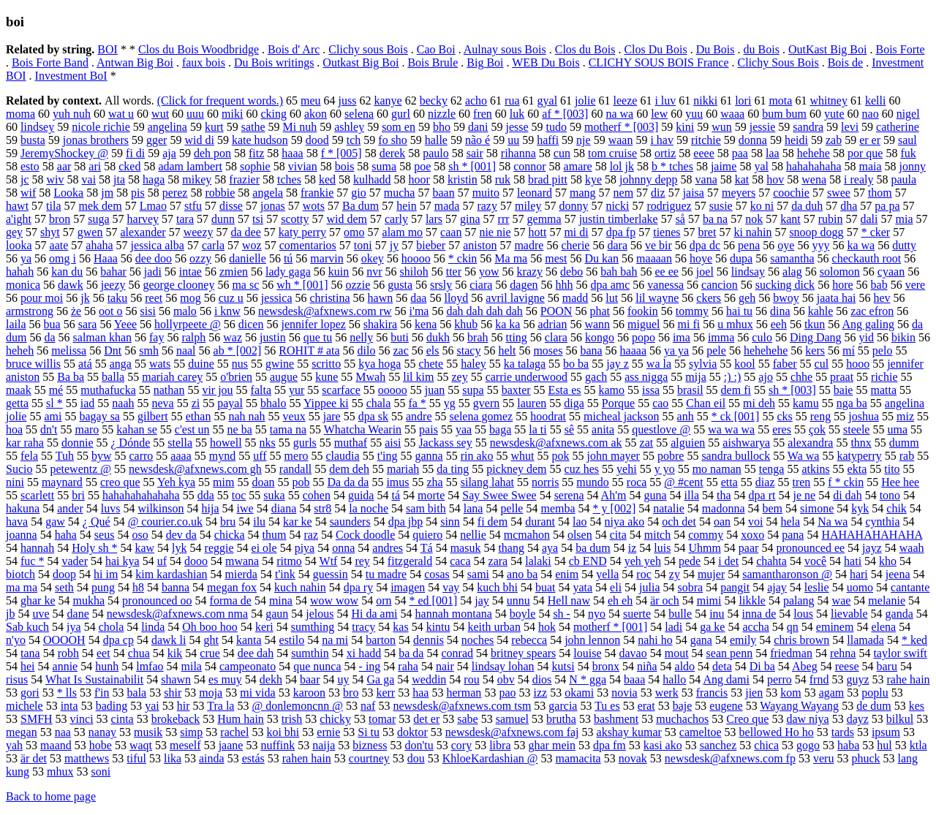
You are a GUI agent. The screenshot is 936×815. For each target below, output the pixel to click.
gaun (276, 613)
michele (24, 706)
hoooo (416, 258)
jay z (617, 363)
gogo (808, 745)
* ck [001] (736, 416)
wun (722, 127)
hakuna (22, 508)
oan (722, 521)
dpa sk (373, 416)
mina (280, 600)
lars (434, 219)
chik (896, 508)
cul (822, 363)
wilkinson (160, 508)
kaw (144, 548)
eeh (779, 324)
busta (32, 140)
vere (915, 284)
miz (905, 416)
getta (17, 403)
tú (288, 258)
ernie (328, 732)
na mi (335, 640)
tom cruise (612, 153)
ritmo (289, 561)
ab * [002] (238, 350)
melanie (886, 600)
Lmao (153, 206)
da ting (453, 469)
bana (591, 350)
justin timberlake (618, 219)
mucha (399, 192)
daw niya (807, 719)
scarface (341, 390)
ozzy (200, 258)
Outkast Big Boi (360, 62)
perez (175, 192)
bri (78, 495)
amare (578, 166)
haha (66, 534)
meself (185, 745)
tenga (772, 469)
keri (264, 627)
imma (721, 337)
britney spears (523, 653)
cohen (317, 495)
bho (441, 127)
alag (792, 271)
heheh (20, 350)
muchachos (682, 719)
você (815, 561)
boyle (523, 613)
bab (879, 284)
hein (406, 206)
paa (740, 153)
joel (705, 271)
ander (70, 508)
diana (284, 508)
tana (30, 653)
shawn (176, 679)
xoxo (752, 534)
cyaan (891, 271)
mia (904, 219)
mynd (222, 456)
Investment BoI (71, 75)
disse (231, 206)
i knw (227, 311)
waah (911, 548)
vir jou (217, 390)
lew (659, 113)
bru (227, 521)
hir (183, 706)
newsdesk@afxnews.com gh (195, 469)
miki (232, 113)
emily (743, 640)
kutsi (563, 666)
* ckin (463, 258)
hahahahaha (814, 166)
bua (52, 324)
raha (408, 666)
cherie (575, 245)
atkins (815, 469)
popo (643, 337)
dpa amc (610, 284)
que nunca (317, 666)
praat (841, 377)
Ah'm (614, 495)
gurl (400, 113)
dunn (223, 219)
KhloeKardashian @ (490, 758)
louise (587, 653)
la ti (537, 429)
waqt (140, 745)
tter (453, 271)
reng (820, 416)
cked (129, 166)
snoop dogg (816, 232)
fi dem (492, 521)
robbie (220, 192)
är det (33, 758)
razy (487, 206)
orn (383, 600)
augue (284, 377)
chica (766, 745)
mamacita (578, 758)
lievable (849, 613)
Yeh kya (176, 482)
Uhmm (704, 548)
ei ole (264, 548)
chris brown (801, 640)
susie (721, 206)
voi (755, 521)
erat (646, 706)
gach (596, 377)
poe (422, 166)
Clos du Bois (585, 49)
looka (19, 245)
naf (368, 706)
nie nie (494, 232)
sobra (690, 587)
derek (393, 153)
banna (175, 587)
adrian (552, 324)
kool (744, 363)
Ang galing (868, 324)
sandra (808, 127)
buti (399, 337)
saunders (350, 521)
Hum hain (240, 719)
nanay (102, 732)
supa (472, 390)
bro (350, 692)
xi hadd (364, 653)
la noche (368, 508)
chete (430, 363)
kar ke (297, 521)
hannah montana (453, 613)
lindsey (37, 127)
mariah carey (172, 377)
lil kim (418, 377)
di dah (847, 495)
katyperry (859, 456)
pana (793, 534)
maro (87, 429)
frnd (819, 679)
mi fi (689, 324)
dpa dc (705, 245)
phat (599, 311)
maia (869, 166)
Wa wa (804, 456)
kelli (875, 100)
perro (779, 679)
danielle (247, 258)
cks (784, 416)
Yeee (125, 324)
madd (575, 298)
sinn (450, 521)
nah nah (246, 416)
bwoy (786, 298)
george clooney (179, 284)
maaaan (654, 258)
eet (103, 653)
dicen (251, 324)
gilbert (152, 416)
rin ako (477, 456)
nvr (374, 271)
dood (317, 140)
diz (658, 192)
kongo (599, 337)
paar (749, 548)
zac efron (872, 311)
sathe (253, 127)
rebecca (529, 640)
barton (381, 640)
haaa (292, 153)
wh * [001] (302, 284)
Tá (426, 548)
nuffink (277, 745)
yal (761, 166)
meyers (738, 192)
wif (28, 192)
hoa (14, 429)
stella (179, 442)
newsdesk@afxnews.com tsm (462, 706)
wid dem (346, 219)
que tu (318, 337)
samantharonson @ (787, 574)
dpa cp (118, 640)
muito (485, 192)
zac (400, 350)
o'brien (236, 377)
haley (473, 363)
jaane (231, 745)
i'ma (419, 311)
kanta (249, 640)
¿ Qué (96, 521)
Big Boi (485, 62)
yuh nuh (72, 113)
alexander (142, 232)
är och (664, 600)
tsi (257, 219)
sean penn (729, 653)
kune (326, 377)
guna (655, 495)
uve (40, 613)
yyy (820, 245)
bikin (903, 337)
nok (754, 219)
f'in (102, 692)
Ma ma (510, 258)
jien (754, 692)
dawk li (168, 640)
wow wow (334, 600)
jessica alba (157, 245)
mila (191, 666)
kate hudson (260, 140)
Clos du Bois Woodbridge (198, 49)
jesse (516, 127)
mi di (576, 232)
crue (210, 653)
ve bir (658, 245)
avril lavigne (515, 298)
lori (743, 100)
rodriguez (668, 206)
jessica (276, 298)
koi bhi (282, 732)
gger (156, 140)
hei (27, 666)
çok (817, 429)
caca (460, 561)
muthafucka (108, 390)
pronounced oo (157, 600)
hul (884, 745)
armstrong (29, 311)
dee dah (255, 653)
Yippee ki (326, 403)
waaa (732, 113)
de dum (873, 706)
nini (15, 482)
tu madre (386, 574)
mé (56, 390)
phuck (865, 758)
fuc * (32, 561)
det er (426, 719)
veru (823, 758)
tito (891, 469)
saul (907, 140)
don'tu (418, 745)
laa (773, 153)
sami (478, 574)
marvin (326, 258)
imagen (407, 587)
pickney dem (516, 469)
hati (852, 561)
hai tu (739, 311)
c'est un (192, 429)
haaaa (633, 350)
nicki (617, 206)
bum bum (784, 113)
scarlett (37, 495)
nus (240, 363)
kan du (67, 271)
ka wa (861, 245)
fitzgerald (410, 561)
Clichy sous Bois (367, 49)
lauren (531, 403)
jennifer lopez (313, 324)
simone (817, 508)
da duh (807, 206)
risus (17, 679)
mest (556, 258)
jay (482, 600)
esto (29, 166)
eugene (725, 706)
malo (185, 311)
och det (679, 521)
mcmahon (527, 534)
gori (29, 692)
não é (477, 140)
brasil (690, 390)
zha (435, 482)
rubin (830, 219)
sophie (255, 166)
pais (428, 429)
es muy (225, 679)
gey (14, 232)
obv (506, 679)
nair (445, 666)
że (76, 311)
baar (310, 679)
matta (883, 390)
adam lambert (190, 166)
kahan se (136, 429)
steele (856, 429)
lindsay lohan (503, 666)
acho (476, 100)
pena (749, 245)
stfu (193, 206)
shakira (380, 324)
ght (210, 640)
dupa (741, 258)
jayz (872, 548)
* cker (876, 232)
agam (832, 692)
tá (395, 495)
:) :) (732, 377)
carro (141, 456)
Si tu (369, 732)
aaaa (180, 456)
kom (790, 692)
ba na (715, 219)
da (49, 337)
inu (716, 613)
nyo (596, 613)
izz (540, 692)
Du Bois (715, 49)
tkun (814, 324)
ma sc (245, 284)
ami (52, 416)
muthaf (350, 442)
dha (848, 206)
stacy (469, 350)
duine (201, 363)
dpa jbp (405, 521)
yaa (464, 429)
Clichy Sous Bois (778, 62)
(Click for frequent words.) (220, 100)
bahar (113, 271)
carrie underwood (526, 377)
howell (226, 442)
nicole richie (101, 127)
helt (507, 350)
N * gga (587, 679)
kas (400, 627)
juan (435, 390)
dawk (70, 284)
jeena (898, 574)
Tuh (65, 456)
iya (74, 627)
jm (107, 192)
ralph (193, 337)
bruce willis (33, 363)
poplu (874, 692)
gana (701, 640)
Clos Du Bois (655, 49)
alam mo (402, 232)
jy (394, 245)
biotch (20, 574)
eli (616, 587)
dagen (523, 284)
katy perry (302, 232)
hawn (380, 298)
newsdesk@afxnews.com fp (730, 758)
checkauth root (867, 258)
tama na (288, 429)
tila (53, 206)
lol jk (622, 166)
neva (163, 403)
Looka (68, 192)
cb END (588, 561)
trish (292, 719)
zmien (233, 271)
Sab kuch (27, 627)
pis (138, 192)
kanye (388, 100)
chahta (771, 561)
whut (523, 456)
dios (542, 679)
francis (712, 692)
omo (354, 232)
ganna (428, 456)
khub (466, 324)
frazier (244, 179)
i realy (858, 179)
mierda (241, 574)
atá (85, 363)
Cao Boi (436, 49)
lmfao (149, 666)
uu (513, 140)
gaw (55, 521)
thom (880, 192)
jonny (912, 166)
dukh (438, 337)
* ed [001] (433, 600)
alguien (688, 442)
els (432, 350)
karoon (309, 692)
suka (273, 495)
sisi (148, 311)
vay (450, 587)
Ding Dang (816, 337)
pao (507, 692)
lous (803, 613)
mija (695, 377)
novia (624, 692)
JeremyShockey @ (64, 153)
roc (643, 574)
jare (332, 416)
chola (111, 627)
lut (611, 298)
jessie (763, 127)
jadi (153, 271)
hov (775, 179)
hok (547, 627)
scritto (326, 363)
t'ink (285, 574)
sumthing (313, 627)
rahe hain (908, 679)
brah (477, 337)
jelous (319, 613)
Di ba (762, 666)
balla (113, 377)
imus (397, 482)
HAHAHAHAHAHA (871, 534)
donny (573, 206)
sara (87, 324)
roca (637, 482)
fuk (908, 153)
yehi (626, 469)
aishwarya (746, 442)
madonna (723, 508)
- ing (370, 666)
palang (799, 600)
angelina (167, 127)
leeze (626, 100)
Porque (618, 403)
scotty (295, 219)
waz (232, 337)
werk (667, 692)
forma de (231, 600)
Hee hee (900, 482)
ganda (899, 613)
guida (361, 495)
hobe (100, 745)
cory (461, 745)
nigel (908, 113)
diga (574, 403)
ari (94, 166)
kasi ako (663, 745)
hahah (20, 271)
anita (603, 429)
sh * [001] (472, 166)
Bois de (845, 62)
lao (580, 521)
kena (426, 324)
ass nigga (646, 377)
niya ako (625, 521)
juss (348, 100)
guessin (330, 574)
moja (210, 692)
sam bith (426, 508)
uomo (860, 587)
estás (253, 758)
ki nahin (752, 232)
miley (528, 206)
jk (84, 298)
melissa (68, 350)
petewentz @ (80, 469)
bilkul (899, 719)
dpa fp (620, 232)
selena (359, 113)
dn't (48, 429)
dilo (367, 350)
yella (607, 574)
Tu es (607, 706)
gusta (400, 284)
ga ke (712, 627)
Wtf (329, 561)
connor (529, 166)
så (680, 219)
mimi (709, 600)
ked (327, 179)
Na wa (833, 521)
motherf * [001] (610, 627)
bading (112, 706)
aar (64, 166)
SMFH (36, 719)
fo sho (392, 140)
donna (753, 140)
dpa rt (762, 495)
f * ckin (846, 482)
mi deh (759, 403)
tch (354, 140)
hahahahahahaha (141, 495)
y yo (664, 469)
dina (780, 311)
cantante (910, 587)
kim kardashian (171, 574)
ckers (708, 298)
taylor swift (899, 653)
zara (498, 561)
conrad (457, 653)
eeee (703, 153)
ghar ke (38, 600)
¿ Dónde (131, 442)
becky (434, 100)
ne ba (239, 429)
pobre (670, 456)
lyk (179, 548)
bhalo (273, 403)
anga (121, 363)
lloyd (456, 298)
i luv (665, 100)
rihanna (518, 153)
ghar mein (552, 745)
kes (916, 706)
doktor (412, 732)
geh (747, 298)
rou (471, 679)
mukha (89, 600)
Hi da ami (374, 613)
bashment (616, 719)
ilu (259, 521)
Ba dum (360, 206)
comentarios (307, 245)
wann (597, 324)
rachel (234, 732)
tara (185, 219)
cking (273, 113)
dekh (271, 679)
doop (64, 574)
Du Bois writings (274, 62)
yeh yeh (642, 561)
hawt (17, 206)
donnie (77, 442)
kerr (385, 692)
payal (230, 403)
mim (223, 482)
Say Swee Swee (499, 495)
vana (706, 179)
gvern (486, 403)
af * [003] (565, 113)
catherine (897, 127)
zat (647, 442)
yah (14, 745)
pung (103, 587)
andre (419, 416)
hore (842, 284)
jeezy (113, 284)
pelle (511, 508)
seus (104, 534)
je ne (804, 495)
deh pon (212, 153)
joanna (21, 534)
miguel (643, 324)
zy (674, 574)
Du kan (601, 258)
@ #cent (683, 482)
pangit (735, 587)
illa (691, 495)
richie (884, 377)
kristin (463, 179)
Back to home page (51, 796)
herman (463, 692)
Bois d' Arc (294, 49)
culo (762, 337)
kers (815, 350)
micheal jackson (622, 416)
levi (849, 127)
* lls (67, 692)
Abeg (805, 666)
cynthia (882, 521)
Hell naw (569, 600)
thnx (860, 442)
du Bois (762, 49)
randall (295, 469)
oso (140, 534)
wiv (55, 179)
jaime (724, 166)
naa (63, 732)
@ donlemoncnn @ (297, 706)
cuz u (231, 298)
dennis (428, 640)
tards (842, 732)
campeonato (247, 666)
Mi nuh (300, 127)
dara (617, 245)
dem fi (736, 390)
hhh (564, 284)
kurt (214, 127)
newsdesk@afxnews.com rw (325, 311)
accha (755, 627)
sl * (54, 403)
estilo (292, 640)
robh (68, 653)
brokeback (175, 719)
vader (74, 561)
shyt (50, 232)
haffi (548, 140)
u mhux (734, 324)
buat (545, 587)
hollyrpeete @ (187, 324)
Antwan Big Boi (135, 62)
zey (459, 377)
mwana (242, 561)
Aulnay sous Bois (505, 49)
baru (886, 666)
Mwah (370, 377)
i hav (661, 140)
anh (685, 416)
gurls (305, 442)
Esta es (564, 390)
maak (18, 390)
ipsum (886, 732)
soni (100, 771)
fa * (417, 403)
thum (275, 534)
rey (362, 561)
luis (662, 548)
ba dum (593, 548)
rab (906, 456)
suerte (637, 613)
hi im (106, 574)
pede (690, 561)
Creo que (747, 719)
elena (883, 627)
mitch (657, 534)
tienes (666, 232)
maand (56, 745)
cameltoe (700, 732)
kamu (806, 403)
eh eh (620, 600)
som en (398, 127)
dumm (904, 442)
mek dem (100, 206)
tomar (382, 719)
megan (21, 732)
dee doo (153, 258)
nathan (169, 390)
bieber (430, 245)
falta (261, 390)
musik (148, 732)
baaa (634, 679)
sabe (467, 719)
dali (869, 219)
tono (890, 495)
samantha (792, 258)
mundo (592, 482)
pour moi (41, 298)
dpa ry (358, 587)
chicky (335, 719)
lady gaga (288, 271)
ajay (777, 587)
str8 (322, 508)
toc (239, 495)
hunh (106, 666)
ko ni (762, 206)
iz (632, 548)
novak (633, 758)
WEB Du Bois (545, 62)
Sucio (19, 469)
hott (538, 232)
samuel (512, 719)
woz (252, 245)
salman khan (102, 337)
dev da (181, 534)
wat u (121, 113)
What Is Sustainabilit (94, 679)
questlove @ (661, 429)
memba (557, 508)
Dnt (112, 350)
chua (139, 653)
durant (540, 521)
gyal (547, 100)
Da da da (348, 482)
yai (152, 706)
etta (729, 482)
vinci (82, 719)
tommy (692, 311)
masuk (465, 548)
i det (728, 561)
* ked (914, 640)
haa (420, 692)
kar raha (25, 442)
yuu (694, 113)
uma (897, 429)
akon (315, 113)
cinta (122, 719)
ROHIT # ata (309, 350)
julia (649, 587)
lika (172, 758)
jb (10, 613)
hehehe (813, 153)
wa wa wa (731, 429)
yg (450, 403)
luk (517, 113)
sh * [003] (792, 390)
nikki (705, 100)
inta (69, 706)
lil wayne (657, 298)
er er (869, 140)
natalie (668, 508)
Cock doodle (365, 534)
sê (569, 429)
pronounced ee (810, 548)
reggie (219, 548)
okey (372, 258)
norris (545, 482)
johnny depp (648, 179)
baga (500, 429)
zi (196, 403)
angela (267, 192)
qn (793, 627)
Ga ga (380, 679)
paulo (436, 153)
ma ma (21, 587)
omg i (62, 258)
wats (159, 363)
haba (848, 745)
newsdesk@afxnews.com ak (556, 442)
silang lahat (487, 482)
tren (801, 482)
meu (311, 100)
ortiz (665, 153)
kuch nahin (300, 587)
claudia (342, 456)
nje (583, 140)
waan (620, 140)
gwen (90, 232)
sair (475, 153)
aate (59, 245)
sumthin (310, 653)
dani (478, 127)
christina (330, 298)
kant (790, 219)
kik (174, 653)
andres (387, 548)
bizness (369, 745)
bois (345, 166)
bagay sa (99, 416)
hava (17, 521)
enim (566, 574)
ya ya (676, 350)
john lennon (592, 640)
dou (416, 758)
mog (190, 298)
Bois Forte (899, 49)
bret (707, 232)
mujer (711, 574)
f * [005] (341, 153)
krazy (530, 271)
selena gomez (481, 416)
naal (186, 350)
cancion (719, 284)
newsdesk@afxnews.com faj (512, 732)
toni (363, 245)
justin (273, 337)
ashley (349, 127)
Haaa (106, 258)
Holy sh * (94, 548)
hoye (701, 258)
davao (633, 653)
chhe (801, 377)
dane (78, 613)
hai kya (122, 561)
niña (647, 666)
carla (213, 245)
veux (294, 416)
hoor (419, 179)
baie (843, 390)
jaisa (693, 192)
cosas (437, 574)
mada (447, 206)
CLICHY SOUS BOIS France (659, 62)
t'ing (387, 456)
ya (25, 258)
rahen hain (306, 758)
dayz (858, 719)
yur (296, 390)
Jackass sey (445, 442)
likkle (752, 600)
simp (191, 732)
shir (172, 692)
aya (550, 548)
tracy (363, 627)
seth (64, 587)
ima (681, 337)
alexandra (810, 442)
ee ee (666, 271)
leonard (534, 192)
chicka (229, 534)
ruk (502, 179)
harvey (143, 219)
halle (436, 140)
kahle (821, 311)
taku (117, 298)
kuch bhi (497, 587)
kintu (438, 627)
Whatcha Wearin (362, 429)
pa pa (887, 206)
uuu (195, 113)
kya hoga (379, 363)
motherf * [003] (621, 127)
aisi (393, 442)
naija (323, 745)
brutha (561, 719)
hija (210, 508)
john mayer (613, 456)
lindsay (748, 271)
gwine (279, 363)
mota (780, 100)
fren (482, 113)
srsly (441, 284)
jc (24, 179)
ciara (480, 284)
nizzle (442, 113)
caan (450, 232)
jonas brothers (96, 140)
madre (528, 245)
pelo (882, 350)
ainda (211, 758)
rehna (843, 653)
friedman (791, 653)
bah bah (618, 271)
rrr (504, 219)
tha (724, 495)
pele (716, 350)
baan (443, 192)
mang (583, 192)
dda (205, 495)
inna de (759, 613)
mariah (403, 469)
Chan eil (705, 403)
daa (418, 298)
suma (383, 166)
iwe (245, 508)
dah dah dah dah (484, 311)
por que (865, 153)
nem (624, 192)
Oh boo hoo (210, 627)
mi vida (257, 692)
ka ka (507, 324)
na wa (619, 113)
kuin (338, 271)
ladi (673, 627)
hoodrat (548, 416)
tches (289, 179)
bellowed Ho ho (776, 732)
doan (263, 482)
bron (59, 219)
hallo (674, 679)
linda (153, 627)
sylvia (703, 363)
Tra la (220, 706)
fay (156, 337)
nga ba (852, 403)
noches (477, 640)
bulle (680, 613)
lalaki (538, 561)
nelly (361, 337)
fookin (642, 311)
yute (834, 113)
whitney (828, 100)
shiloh (414, 271)
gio (358, 192)
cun (562, 153)
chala (378, 403)
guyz (857, 679)
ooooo (392, 390)
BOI (107, 49)
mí (848, 350)
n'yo (16, 640)
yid (866, 337)
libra (499, 745)
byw (101, 456)
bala (137, 692)
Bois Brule (432, 62)
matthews (86, 758)
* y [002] (614, 508)
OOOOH (64, 640)
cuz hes (582, 469)
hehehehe (766, 350)
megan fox (232, 587)
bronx (605, 666)
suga (98, 219)
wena (813, 179)
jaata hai (836, 298)
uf (162, 561)
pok (561, 456)
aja (169, 153)
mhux (60, 771)
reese (847, 666)
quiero (427, 534)
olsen (579, 534)
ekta (857, 469)
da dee (245, 232)
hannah (37, 548)
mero (296, 456)
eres (781, 429)
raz (311, 534)
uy (343, 679)
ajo (765, 377)
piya (305, 548)
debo (571, 271)
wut (160, 113)
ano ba (522, 574)
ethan (198, 416)
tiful (136, 758)
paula (903, 179)
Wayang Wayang (799, 706)
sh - (561, 613)
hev (882, 298)
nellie (473, 534)
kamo (611, 390)
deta (722, 666)
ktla (918, 745)
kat (742, 179)
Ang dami (726, 679)
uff (259, 456)
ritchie (706, 140)
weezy (199, 232)
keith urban (494, 627)
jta (119, 179)
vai (89, 179)
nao (870, 113)
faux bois (203, 62)
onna (343, 548)
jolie (585, 100)
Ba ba (70, 377)
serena (569, 495)
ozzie (357, 284)
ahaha (99, 245)
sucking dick (785, 284)
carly (396, 219)
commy (705, 534)
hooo (857, 363)
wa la (658, 363)
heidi (796, 140)
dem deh (349, 469)
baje (682, 706)
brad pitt (547, 179)
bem (773, 508)
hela (790, 521)
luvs (111, 508)
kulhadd (372, 179)
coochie (791, 192)
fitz (256, 153)
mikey (196, 179)
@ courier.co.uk (165, 521)
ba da (411, 653)
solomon (840, 271)
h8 (138, 587)
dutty (904, 245)
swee (838, 192)
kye (593, 179)
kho (888, 561)
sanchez (718, 745)
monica (23, 284)
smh (149, 350)
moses (547, 350)
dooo (196, 561)
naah (123, 403)
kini (685, 127)
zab (834, 140)
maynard (62, 482)
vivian (302, 166)
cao (660, 403)
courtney (369, 758)
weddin (429, 679)
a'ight (18, 219)
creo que (120, 482)
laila (16, 324)
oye (785, 245)
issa (651, 390)
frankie (317, 192)
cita (618, 534)
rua (512, 100)
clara (556, 337)
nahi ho (655, 640)
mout (677, 653)
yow (489, 271)
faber (785, 363)
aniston (480, 245)
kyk (860, 508)
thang (511, 548)
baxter (516, 390)
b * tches (672, 166)
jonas (272, 206)
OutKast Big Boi (827, 49)
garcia (562, 706)
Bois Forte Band (50, 62)
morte (431, 495)
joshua (863, 416)
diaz (765, 482)
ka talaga (525, 363)
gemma (544, 219)
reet (153, 298)
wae (841, 600)
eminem (835, 627)
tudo (556, 127)
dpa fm (609, 745)
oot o (110, 311)
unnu (518, 600)
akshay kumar (629, 732)
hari (859, 574)
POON (556, 311)
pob (301, 482)
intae (190, 271)
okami (579, 692)
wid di (199, 140)
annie (65, 666)
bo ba (576, 363)
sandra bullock (735, 456)
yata (582, 587)
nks (268, 442)
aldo (685, 666)
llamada (865, 640)
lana (473, 508)
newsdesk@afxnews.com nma (177, 613)
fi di (135, 153)
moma (20, 113)
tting (516, 337)
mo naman (716, 469)
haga (154, 179)
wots (314, 206)
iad (87, 403)
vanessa (665, 284)
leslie (816, 587)
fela (29, 456)
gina (470, 219)
